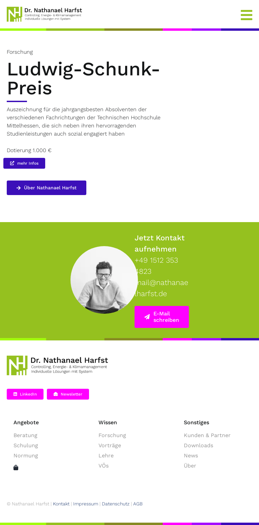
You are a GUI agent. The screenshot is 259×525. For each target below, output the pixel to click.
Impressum (85, 503)
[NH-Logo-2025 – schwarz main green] (57, 358)
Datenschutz (116, 503)
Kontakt (61, 503)
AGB (138, 503)
